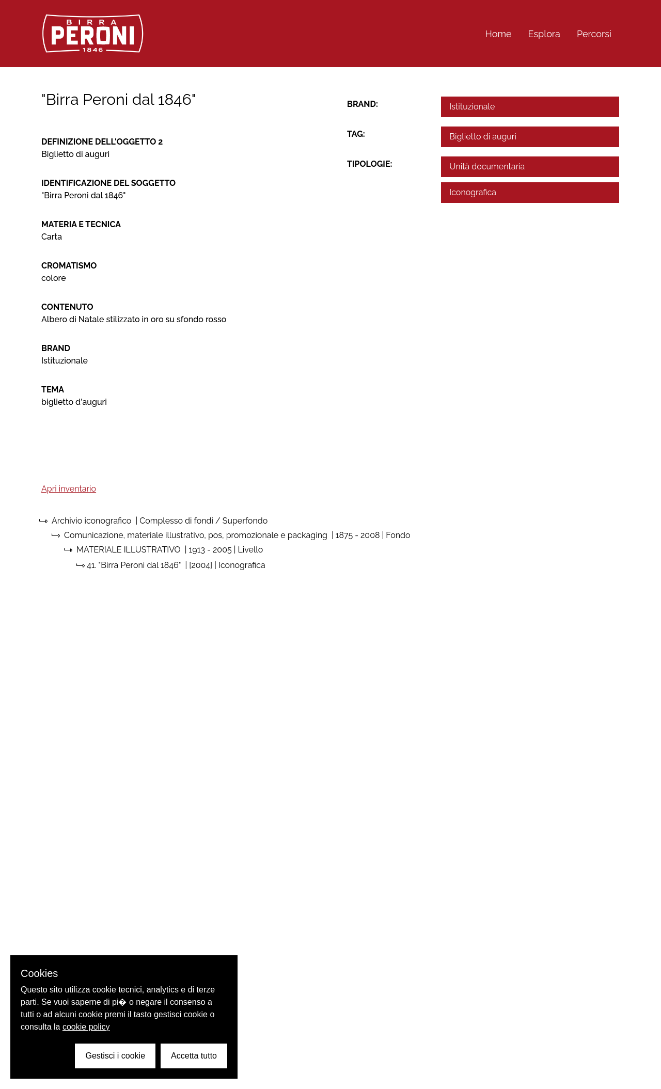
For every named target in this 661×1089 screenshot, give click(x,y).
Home (498, 33)
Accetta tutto (194, 1055)
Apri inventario (68, 489)
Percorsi (594, 33)
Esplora (544, 33)
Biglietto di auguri (482, 136)
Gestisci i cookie (115, 1055)
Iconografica (472, 192)
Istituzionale (472, 107)
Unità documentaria (487, 166)
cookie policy (86, 1026)
